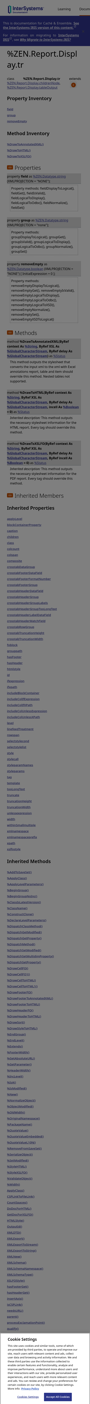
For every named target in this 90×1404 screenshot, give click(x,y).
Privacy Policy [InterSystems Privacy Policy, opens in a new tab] (30, 1392)
